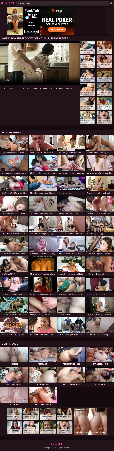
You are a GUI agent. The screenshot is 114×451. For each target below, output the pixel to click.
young (35, 88)
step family (59, 88)
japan (11, 88)
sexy (22, 88)
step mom (69, 88)
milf (50, 88)
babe (28, 88)
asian (5, 88)
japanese (43, 88)
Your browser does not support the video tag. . (40, 63)
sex (17, 88)
